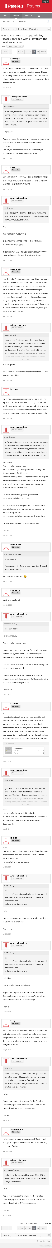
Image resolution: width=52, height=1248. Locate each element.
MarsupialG (15, 269)
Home (5, 16)
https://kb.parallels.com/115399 (16, 498)
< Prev (4, 52)
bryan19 (14, 389)
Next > (43, 52)
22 (30, 52)
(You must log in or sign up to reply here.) (35, 1223)
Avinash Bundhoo (18, 198)
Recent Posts (21, 21)
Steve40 (14, 704)
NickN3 (13, 838)
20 (22, 52)
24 (38, 52)
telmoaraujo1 (16, 1129)
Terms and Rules (46, 1246)
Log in (45, 2)
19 (18, 52)
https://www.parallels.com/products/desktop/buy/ (24, 516)
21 (26, 52)
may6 (12, 167)
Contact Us (41, 1241)
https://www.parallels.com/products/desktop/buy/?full (26, 679)
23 (34, 52)
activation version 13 (15, 46)
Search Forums (8, 21)
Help (48, 1241)
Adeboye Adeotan (18, 97)
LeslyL (13, 1021)
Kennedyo (15, 59)
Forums (16, 16)
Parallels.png (18, 748)
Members (28, 16)
